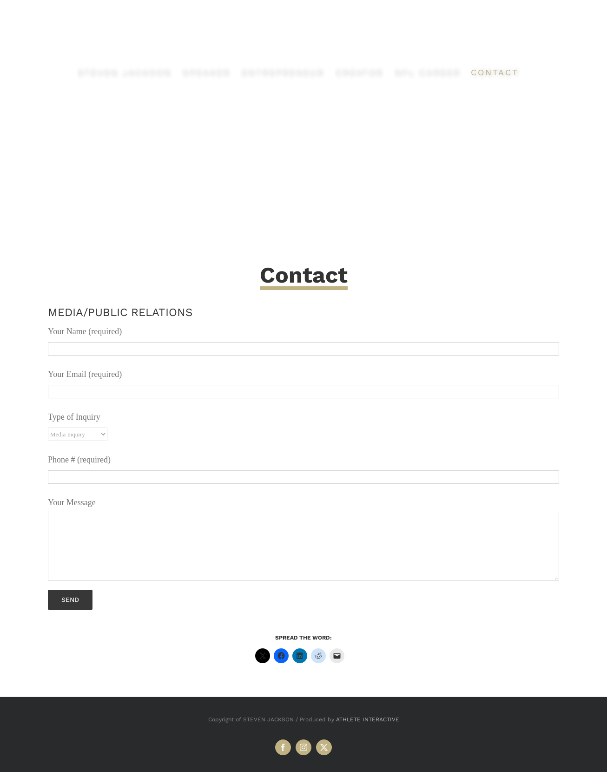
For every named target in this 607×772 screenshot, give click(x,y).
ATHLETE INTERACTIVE (367, 719)
